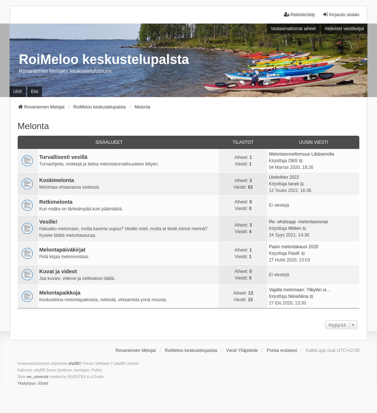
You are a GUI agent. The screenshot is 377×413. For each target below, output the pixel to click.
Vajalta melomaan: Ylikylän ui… (300, 289)
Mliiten (294, 228)
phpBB (74, 364)
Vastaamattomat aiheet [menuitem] (293, 28)
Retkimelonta (56, 202)
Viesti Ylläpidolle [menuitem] (242, 350)
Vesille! (48, 222)
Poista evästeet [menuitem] (282, 350)
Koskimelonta (56, 180)
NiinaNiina (298, 296)
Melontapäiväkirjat (62, 250)
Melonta (33, 126)
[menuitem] (27, 383)
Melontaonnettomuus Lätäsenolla (301, 154)
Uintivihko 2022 (284, 177)
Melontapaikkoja (60, 293)
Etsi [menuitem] (34, 91)
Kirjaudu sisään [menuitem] (341, 14)
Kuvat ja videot (58, 271)
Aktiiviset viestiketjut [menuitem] (344, 28)
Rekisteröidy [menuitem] (299, 14)
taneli (293, 183)
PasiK (294, 253)
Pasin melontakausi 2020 (293, 246)
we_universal (37, 377)
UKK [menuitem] (17, 91)
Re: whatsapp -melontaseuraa (298, 221)
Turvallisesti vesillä (63, 157)
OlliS (292, 160)
